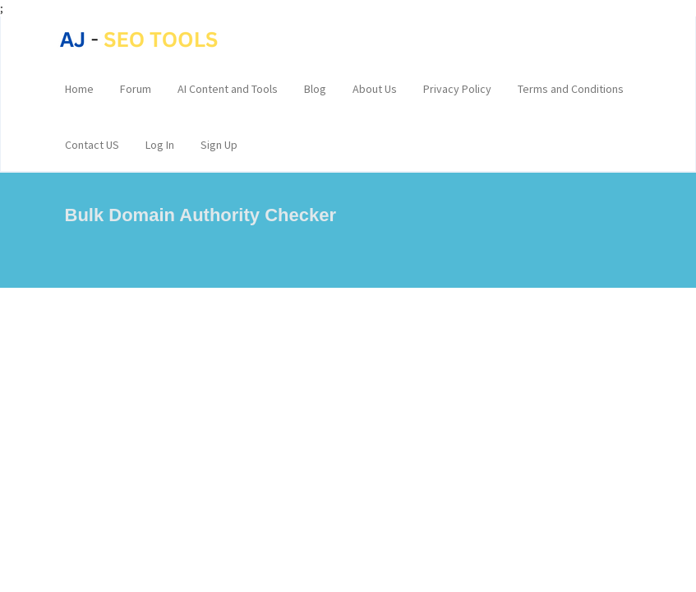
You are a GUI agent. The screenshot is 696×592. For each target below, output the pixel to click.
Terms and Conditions (571, 88)
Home (79, 88)
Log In (159, 144)
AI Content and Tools (227, 88)
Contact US (92, 144)
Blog (315, 88)
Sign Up (219, 144)
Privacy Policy (457, 88)
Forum (135, 88)
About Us (375, 88)
